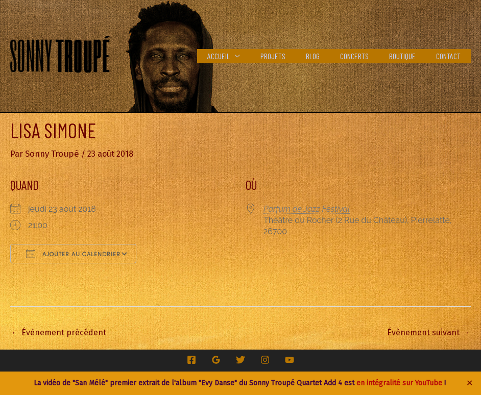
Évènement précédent (58, 332)
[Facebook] (191, 359)
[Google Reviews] (216, 359)
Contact (450, 56)
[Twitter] (240, 359)
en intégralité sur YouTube (399, 383)
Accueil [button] (241, 56)
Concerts (364, 56)
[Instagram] (265, 359)
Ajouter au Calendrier (73, 253)
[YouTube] (289, 359)
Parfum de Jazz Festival (306, 208)
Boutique (408, 56)
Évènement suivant (428, 332)
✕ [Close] (469, 383)
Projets (291, 56)
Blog (327, 56)
